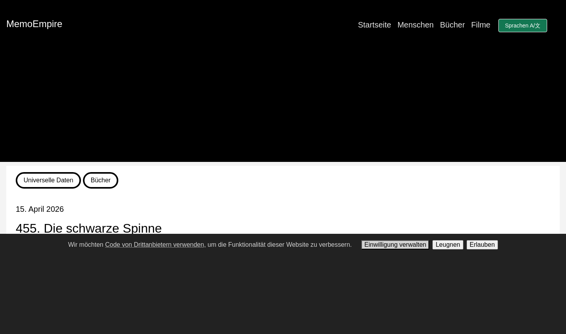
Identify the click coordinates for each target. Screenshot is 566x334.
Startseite (374, 24)
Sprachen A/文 (522, 25)
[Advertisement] (283, 107)
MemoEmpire (34, 23)
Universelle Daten (48, 180)
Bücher (452, 24)
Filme (481, 24)
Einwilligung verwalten (395, 244)
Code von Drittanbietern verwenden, (155, 244)
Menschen (415, 24)
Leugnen (448, 244)
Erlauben (482, 244)
